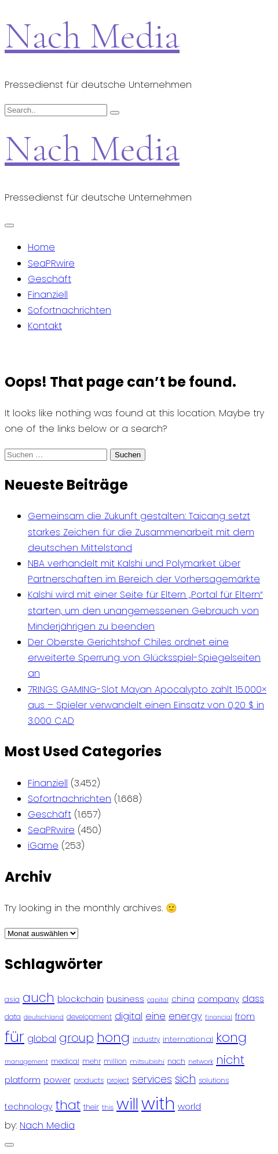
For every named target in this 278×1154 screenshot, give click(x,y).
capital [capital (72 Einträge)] (158, 1000)
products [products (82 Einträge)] (89, 1080)
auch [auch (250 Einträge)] (38, 997)
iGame (43, 845)
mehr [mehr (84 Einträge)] (91, 1061)
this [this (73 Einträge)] (108, 1107)
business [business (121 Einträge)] (125, 999)
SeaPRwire (51, 263)
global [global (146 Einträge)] (41, 1038)
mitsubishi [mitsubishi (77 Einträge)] (147, 1061)
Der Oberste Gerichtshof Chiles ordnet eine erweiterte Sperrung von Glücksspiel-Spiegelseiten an (144, 657)
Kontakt (45, 325)
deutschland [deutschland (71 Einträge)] (44, 1017)
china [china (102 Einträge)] (183, 999)
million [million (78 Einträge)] (115, 1061)
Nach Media (92, 35)
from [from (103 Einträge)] (245, 1016)
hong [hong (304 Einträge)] (113, 1037)
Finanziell (48, 294)
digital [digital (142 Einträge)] (128, 1016)
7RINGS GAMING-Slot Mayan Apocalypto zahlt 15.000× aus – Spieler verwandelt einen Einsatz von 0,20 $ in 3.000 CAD (147, 705)
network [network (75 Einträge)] (200, 1061)
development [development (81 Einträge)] (89, 1017)
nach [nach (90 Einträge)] (176, 1061)
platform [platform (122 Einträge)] (23, 1080)
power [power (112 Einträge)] (57, 1080)
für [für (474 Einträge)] (14, 1036)
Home (41, 247)
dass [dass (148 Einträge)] (253, 998)
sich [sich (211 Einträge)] (185, 1079)
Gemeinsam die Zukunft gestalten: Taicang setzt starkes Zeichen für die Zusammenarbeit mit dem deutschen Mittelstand (141, 531)
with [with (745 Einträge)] (158, 1103)
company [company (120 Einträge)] (218, 999)
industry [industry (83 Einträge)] (146, 1039)
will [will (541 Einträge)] (127, 1104)
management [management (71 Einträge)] (26, 1061)
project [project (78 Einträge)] (118, 1080)
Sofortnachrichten (69, 310)
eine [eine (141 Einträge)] (155, 1016)
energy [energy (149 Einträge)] (185, 1016)
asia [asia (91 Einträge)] (12, 999)
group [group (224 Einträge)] (76, 1038)
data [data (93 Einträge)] (13, 1016)
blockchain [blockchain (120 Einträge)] (80, 999)
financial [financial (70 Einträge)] (218, 1017)
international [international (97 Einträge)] (188, 1039)
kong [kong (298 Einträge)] (231, 1037)
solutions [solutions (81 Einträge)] (214, 1080)
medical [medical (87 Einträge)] (65, 1061)
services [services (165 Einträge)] (152, 1079)
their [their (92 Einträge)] (91, 1106)
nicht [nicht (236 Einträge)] (230, 1060)
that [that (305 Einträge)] (68, 1105)
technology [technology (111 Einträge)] (29, 1106)
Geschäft (49, 279)
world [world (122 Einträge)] (189, 1106)
